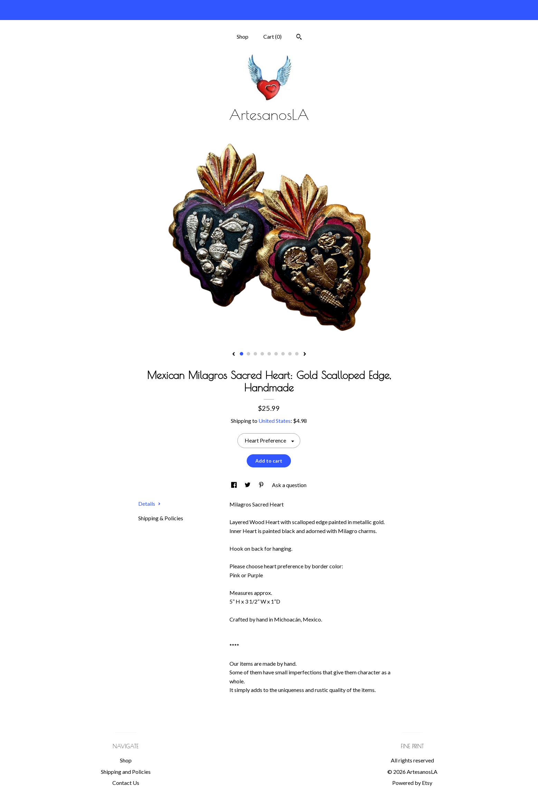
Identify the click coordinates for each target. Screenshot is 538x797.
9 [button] (297, 353)
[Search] (299, 37)
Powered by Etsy (412, 782)
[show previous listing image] (233, 354)
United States (274, 420)
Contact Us (125, 782)
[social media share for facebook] (234, 485)
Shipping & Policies (160, 518)
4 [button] (262, 353)
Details (149, 503)
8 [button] (290, 353)
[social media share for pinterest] (261, 485)
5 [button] (269, 353)
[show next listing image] (304, 354)
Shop (242, 36)
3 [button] (255, 353)
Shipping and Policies (126, 771)
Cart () (272, 36)
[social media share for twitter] (248, 485)
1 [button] (241, 353)
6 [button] (276, 353)
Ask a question (289, 485)
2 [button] (248, 353)
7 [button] (283, 353)
